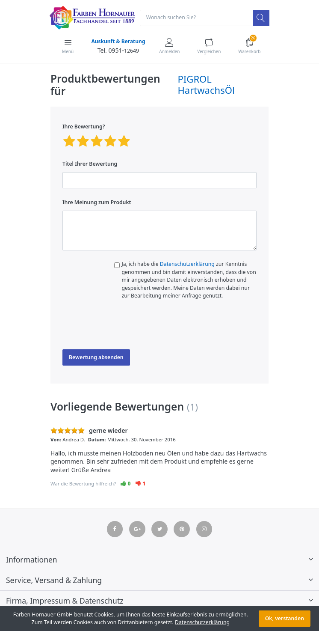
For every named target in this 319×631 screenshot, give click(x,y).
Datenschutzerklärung (187, 264)
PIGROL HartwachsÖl (206, 84)
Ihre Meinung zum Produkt (96, 202)
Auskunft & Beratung (118, 41)
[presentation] (127, 326)
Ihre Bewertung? (83, 126)
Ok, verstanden (284, 618)
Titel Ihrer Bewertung (89, 163)
